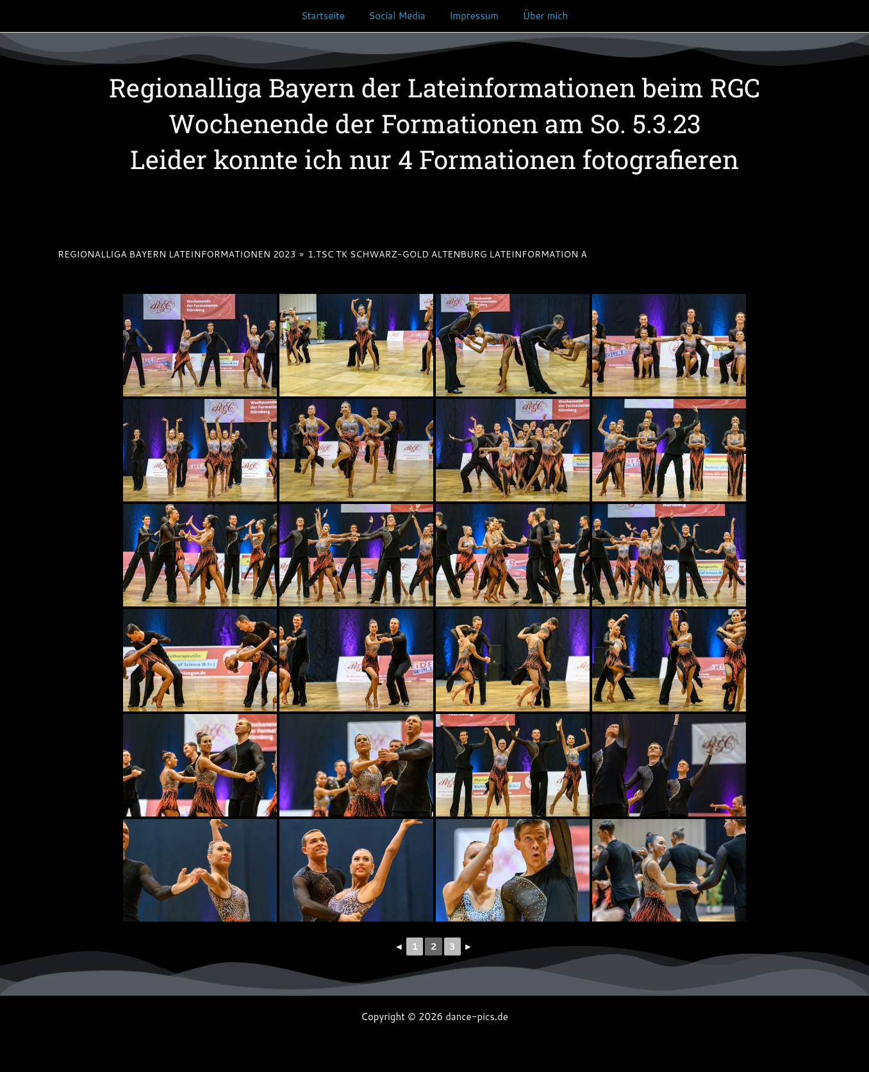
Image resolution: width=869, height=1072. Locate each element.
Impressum (471, 15)
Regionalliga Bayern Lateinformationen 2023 (176, 254)
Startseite (330, 15)
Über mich (538, 15)
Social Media (399, 15)
